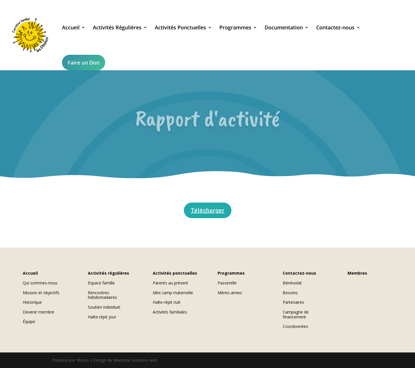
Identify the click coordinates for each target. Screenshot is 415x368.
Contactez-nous (334, 28)
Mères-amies (230, 292)
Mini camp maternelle (173, 292)
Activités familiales (170, 312)
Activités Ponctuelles (179, 28)
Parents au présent (170, 283)
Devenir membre (38, 312)
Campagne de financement (296, 314)
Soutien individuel (104, 307)
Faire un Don (83, 62)
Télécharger (208, 210)
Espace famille (101, 283)
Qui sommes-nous (40, 283)
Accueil (70, 28)
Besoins (290, 292)
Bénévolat (292, 283)
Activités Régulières (116, 28)
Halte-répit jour (102, 317)
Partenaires (293, 302)
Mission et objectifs (41, 292)
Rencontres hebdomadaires (102, 295)
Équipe (29, 321)
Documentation (283, 28)
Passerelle (227, 283)
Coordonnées (295, 326)
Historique (32, 302)
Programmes (234, 28)
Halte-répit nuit (166, 302)
